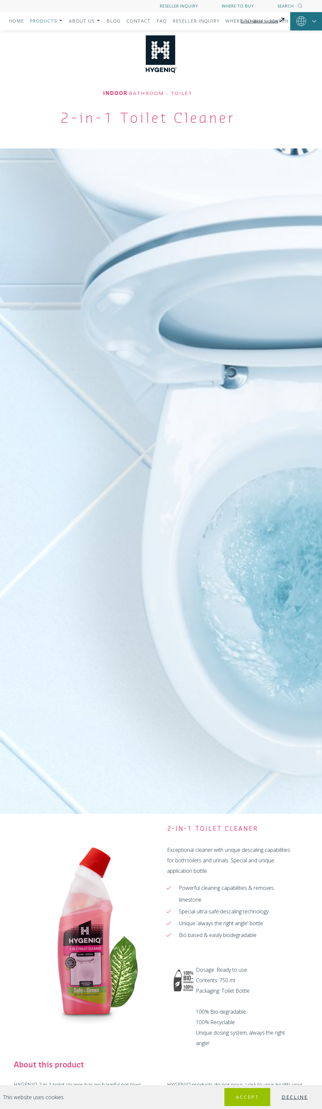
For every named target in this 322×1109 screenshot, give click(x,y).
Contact (138, 21)
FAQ (162, 21)
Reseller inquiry (179, 6)
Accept (228, 1097)
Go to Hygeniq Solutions (263, 20)
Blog (113, 21)
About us (82, 21)
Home (16, 21)
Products (43, 21)
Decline (288, 1097)
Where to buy (238, 6)
